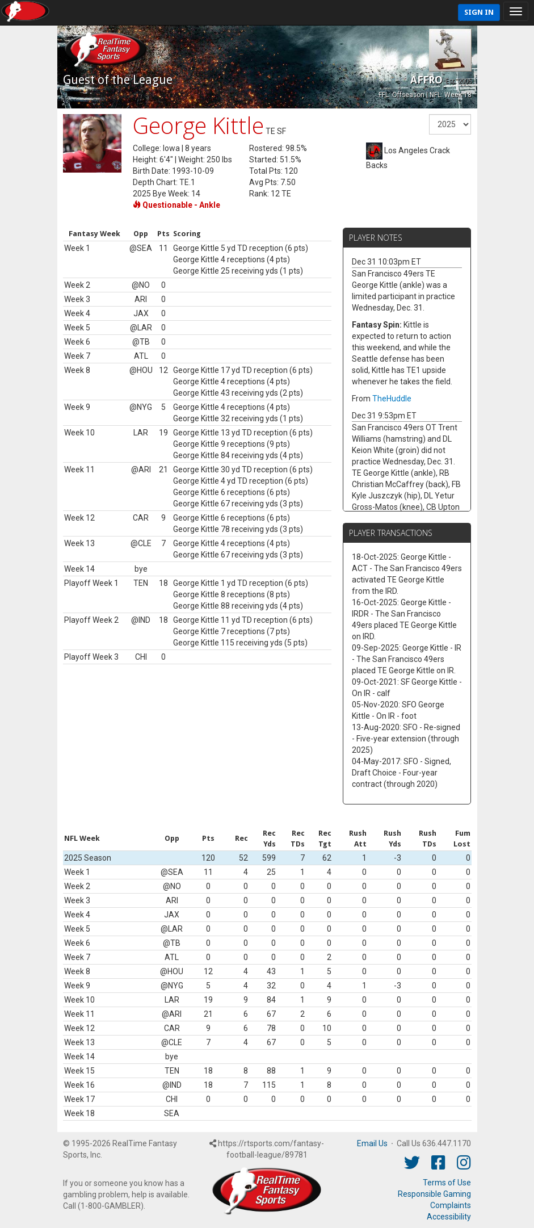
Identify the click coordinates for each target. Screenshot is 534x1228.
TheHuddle (391, 398)
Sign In (479, 12)
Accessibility (449, 1216)
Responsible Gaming (434, 1193)
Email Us (372, 1143)
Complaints (450, 1205)
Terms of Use (447, 1182)
